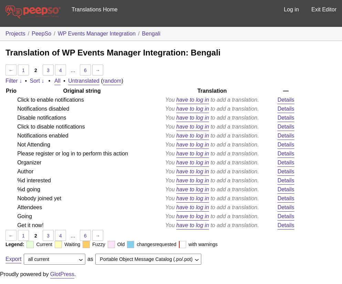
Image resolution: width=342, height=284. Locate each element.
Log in (291, 9)
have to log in (192, 100)
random (112, 81)
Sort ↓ (37, 81)
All (57, 81)
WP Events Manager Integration (97, 34)
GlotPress (62, 274)
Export (13, 259)
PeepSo (41, 34)
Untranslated (83, 81)
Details (285, 100)
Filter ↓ (14, 81)
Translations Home (95, 9)
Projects (15, 34)
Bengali (151, 34)
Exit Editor (323, 9)
